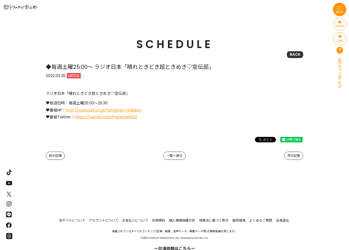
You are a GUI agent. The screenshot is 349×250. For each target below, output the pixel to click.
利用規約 (158, 220)
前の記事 (55, 155)
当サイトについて (72, 220)
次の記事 (293, 155)
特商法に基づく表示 (213, 220)
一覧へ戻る (174, 155)
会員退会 (282, 220)
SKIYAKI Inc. (202, 238)
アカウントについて (103, 220)
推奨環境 (238, 220)
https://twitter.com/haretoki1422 (105, 117)
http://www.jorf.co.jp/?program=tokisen (103, 110)
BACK (295, 54)
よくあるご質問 (260, 220)
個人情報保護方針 (182, 220)
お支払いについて (135, 220)
